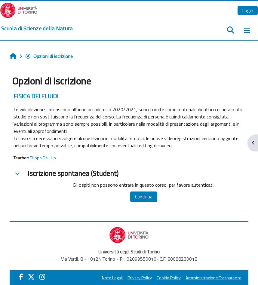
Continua (143, 196)
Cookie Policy (169, 277)
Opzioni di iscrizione (49, 56)
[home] (37, 28)
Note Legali (112, 277)
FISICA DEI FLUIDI (36, 96)
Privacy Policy (139, 277)
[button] (17, 173)
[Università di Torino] (19, 9)
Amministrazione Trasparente (213, 277)
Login (247, 10)
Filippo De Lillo (43, 158)
